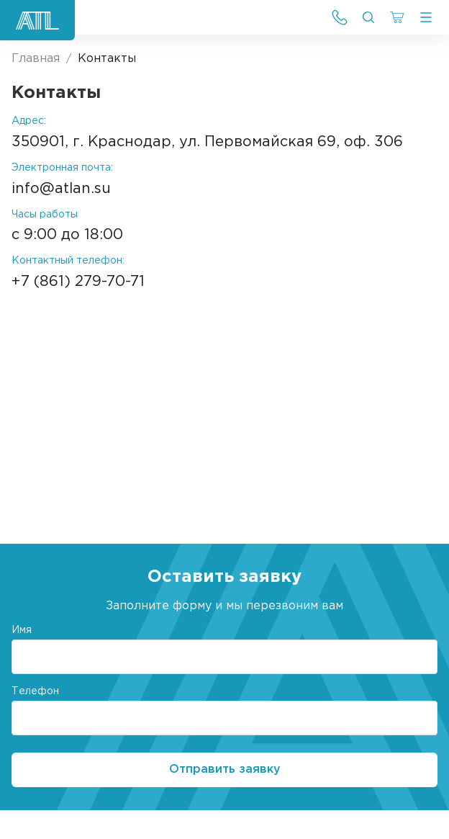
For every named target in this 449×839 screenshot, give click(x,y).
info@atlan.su (61, 188)
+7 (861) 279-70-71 (78, 281)
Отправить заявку (225, 769)
